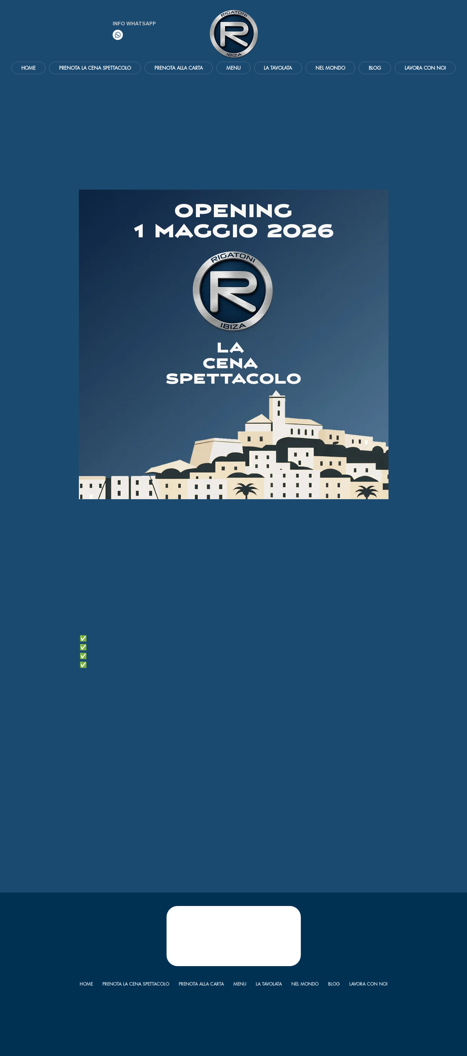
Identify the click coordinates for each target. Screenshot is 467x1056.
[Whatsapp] (118, 35)
